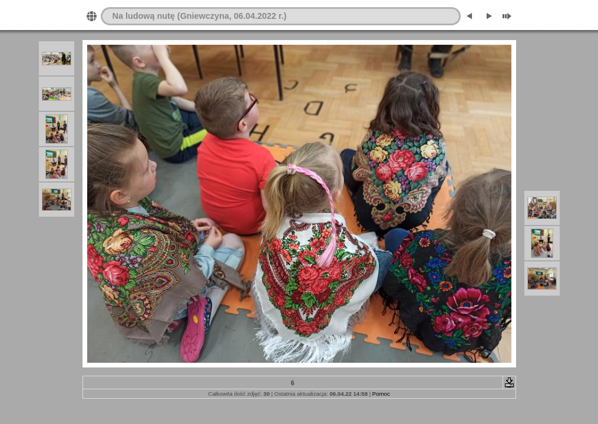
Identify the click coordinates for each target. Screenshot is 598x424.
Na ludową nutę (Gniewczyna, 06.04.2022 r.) (200, 16)
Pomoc (381, 393)
